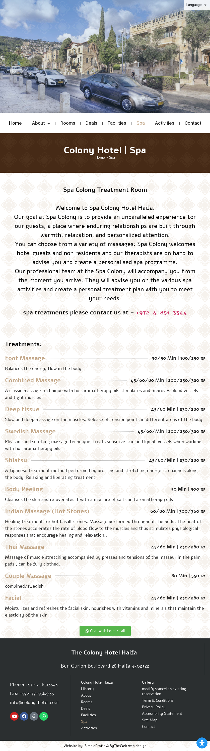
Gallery (148, 682)
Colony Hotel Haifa (97, 682)
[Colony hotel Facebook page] (24, 716)
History (87, 688)
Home (15, 123)
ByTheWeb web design (128, 745)
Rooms (67, 123)
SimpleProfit (95, 745)
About (41, 123)
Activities (164, 123)
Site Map (149, 720)
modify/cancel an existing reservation (164, 691)
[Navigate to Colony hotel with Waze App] (34, 716)
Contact (193, 123)
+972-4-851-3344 (161, 312)
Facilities (117, 123)
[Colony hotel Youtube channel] (14, 716)
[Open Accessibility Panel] (201, 742)
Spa (140, 123)
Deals (91, 123)
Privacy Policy (154, 707)
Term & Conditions (157, 700)
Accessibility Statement (162, 713)
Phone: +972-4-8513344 (34, 684)
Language (196, 5)
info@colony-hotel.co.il (34, 702)
